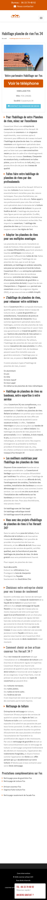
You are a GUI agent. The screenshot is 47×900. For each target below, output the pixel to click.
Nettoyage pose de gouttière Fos (18, 778)
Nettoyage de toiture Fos (14, 781)
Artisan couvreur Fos (12, 786)
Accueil (4, 38)
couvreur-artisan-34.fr (25, 877)
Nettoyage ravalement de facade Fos (19, 795)
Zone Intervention (23, 873)
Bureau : (23, 2)
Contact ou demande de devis (23, 106)
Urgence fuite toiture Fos (14, 789)
